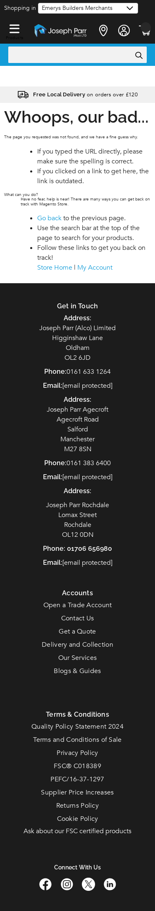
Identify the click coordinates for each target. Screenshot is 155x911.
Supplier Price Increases (77, 792)
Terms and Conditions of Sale (77, 739)
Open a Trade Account (77, 605)
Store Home (54, 267)
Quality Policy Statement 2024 (77, 726)
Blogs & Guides (77, 671)
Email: (52, 562)
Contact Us (77, 618)
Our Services (77, 657)
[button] (14, 27)
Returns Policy (77, 805)
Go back (49, 218)
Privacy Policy (77, 752)
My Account (94, 267)
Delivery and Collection (77, 644)
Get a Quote (77, 631)
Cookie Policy (77, 818)
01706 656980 (89, 548)
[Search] (138, 55)
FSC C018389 (77, 766)
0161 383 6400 (89, 463)
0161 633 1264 (89, 371)
